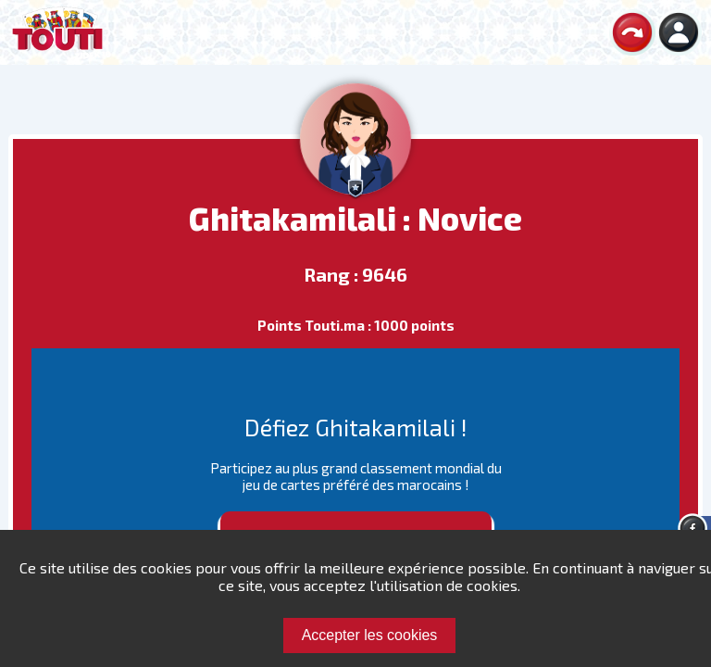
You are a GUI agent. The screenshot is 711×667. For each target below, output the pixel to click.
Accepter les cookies (370, 635)
